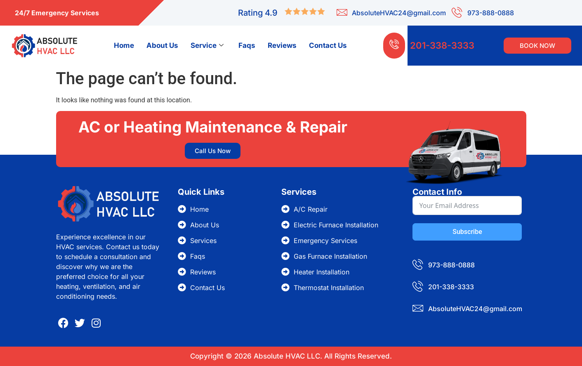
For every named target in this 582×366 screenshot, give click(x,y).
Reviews (282, 45)
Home (124, 45)
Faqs (246, 45)
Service (207, 45)
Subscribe (467, 232)
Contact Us (328, 45)
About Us (162, 45)
